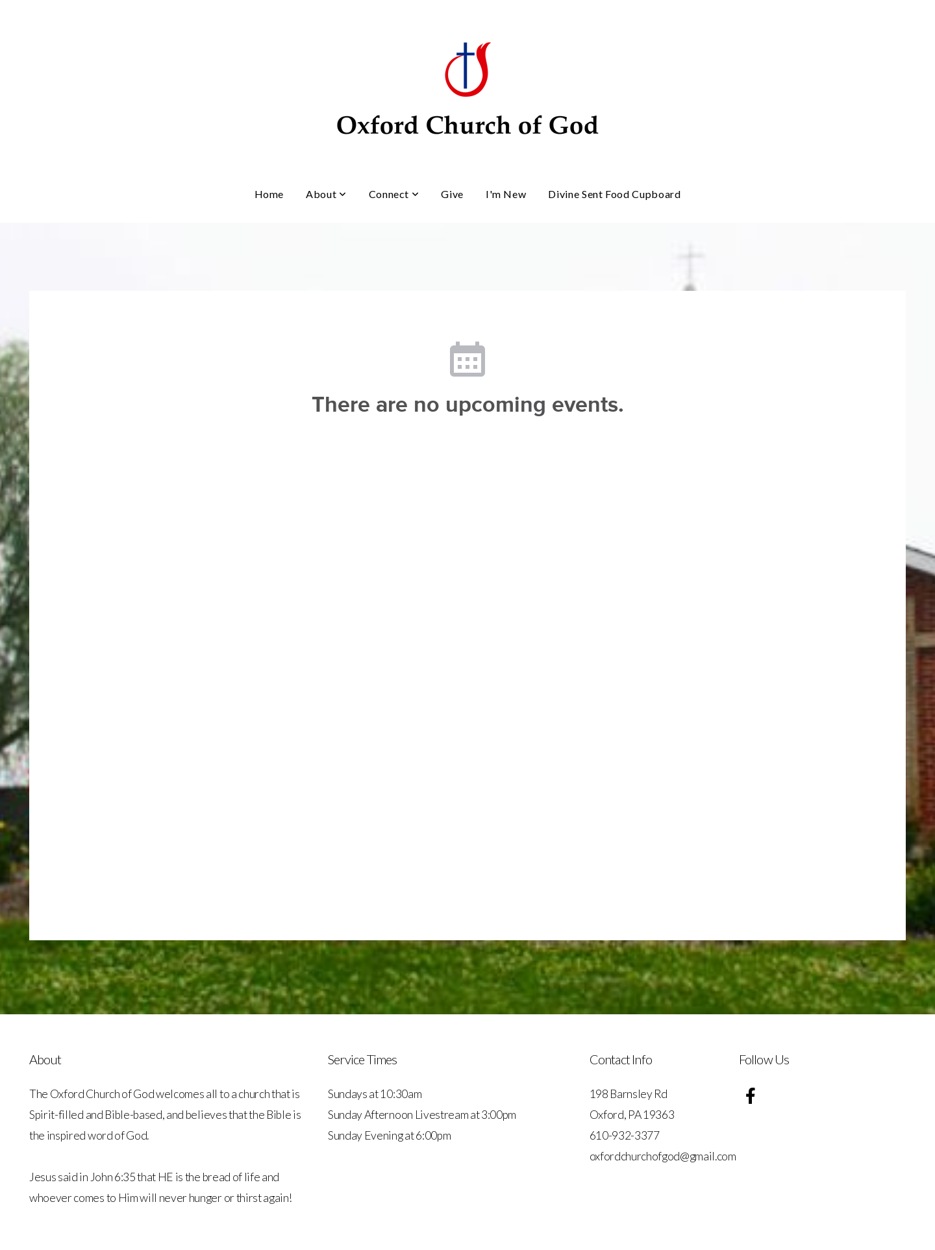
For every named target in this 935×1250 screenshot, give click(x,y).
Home (269, 194)
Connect (394, 194)
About (326, 194)
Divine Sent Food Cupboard (614, 194)
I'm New (506, 194)
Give (452, 194)
